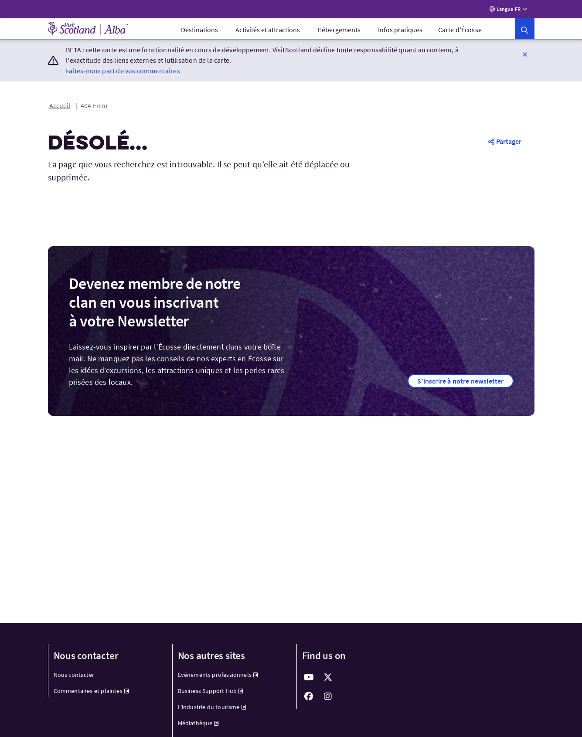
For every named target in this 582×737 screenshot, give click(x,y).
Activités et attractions (267, 29)
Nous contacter (74, 675)
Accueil (60, 105)
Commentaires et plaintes (91, 691)
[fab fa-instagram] (328, 696)
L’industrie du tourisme (212, 707)
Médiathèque (198, 723)
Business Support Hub (211, 691)
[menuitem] (199, 29)
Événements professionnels (218, 675)
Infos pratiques (400, 29)
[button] (524, 28)
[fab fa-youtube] (309, 677)
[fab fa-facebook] (309, 696)
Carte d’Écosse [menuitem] (460, 29)
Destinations (199, 29)
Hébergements (339, 29)
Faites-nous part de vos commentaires (123, 70)
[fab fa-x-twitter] (328, 677)
